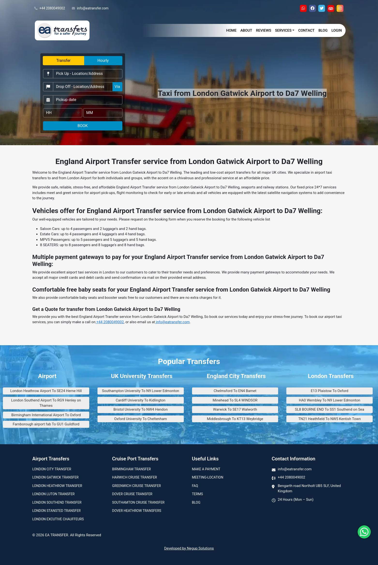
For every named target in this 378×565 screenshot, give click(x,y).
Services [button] (283, 30)
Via (117, 86)
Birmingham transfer (131, 469)
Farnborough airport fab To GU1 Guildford (46, 424)
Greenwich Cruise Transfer (136, 486)
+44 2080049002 (49, 8)
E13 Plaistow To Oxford (329, 391)
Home (231, 30)
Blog (323, 30)
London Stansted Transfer (56, 511)
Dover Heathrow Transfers (136, 511)
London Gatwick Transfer (55, 477)
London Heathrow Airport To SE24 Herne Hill (46, 391)
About (246, 30)
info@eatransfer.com (90, 8)
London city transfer (51, 469)
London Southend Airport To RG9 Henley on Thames (46, 403)
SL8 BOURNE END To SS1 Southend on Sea (329, 409)
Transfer (63, 60)
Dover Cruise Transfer (132, 494)
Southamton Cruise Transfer (138, 502)
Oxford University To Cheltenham (140, 419)
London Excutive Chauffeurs (58, 519)
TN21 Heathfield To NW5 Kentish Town (329, 419)
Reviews (263, 30)
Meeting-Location (207, 477)
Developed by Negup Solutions (189, 548)
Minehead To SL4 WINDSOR (235, 400)
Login (336, 30)
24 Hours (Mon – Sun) (296, 499)
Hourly (103, 60)
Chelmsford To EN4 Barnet (235, 391)
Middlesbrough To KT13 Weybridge (235, 419)
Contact (306, 30)
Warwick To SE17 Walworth (235, 409)
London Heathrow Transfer (57, 486)
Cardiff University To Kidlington (140, 400)
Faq (195, 486)
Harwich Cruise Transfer (134, 477)
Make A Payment (206, 469)
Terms (197, 494)
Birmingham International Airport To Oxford (46, 415)
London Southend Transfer (57, 502)
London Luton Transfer (53, 494)
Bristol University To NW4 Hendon (140, 409)
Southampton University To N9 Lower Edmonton (140, 391)
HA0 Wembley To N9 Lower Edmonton (329, 400)
